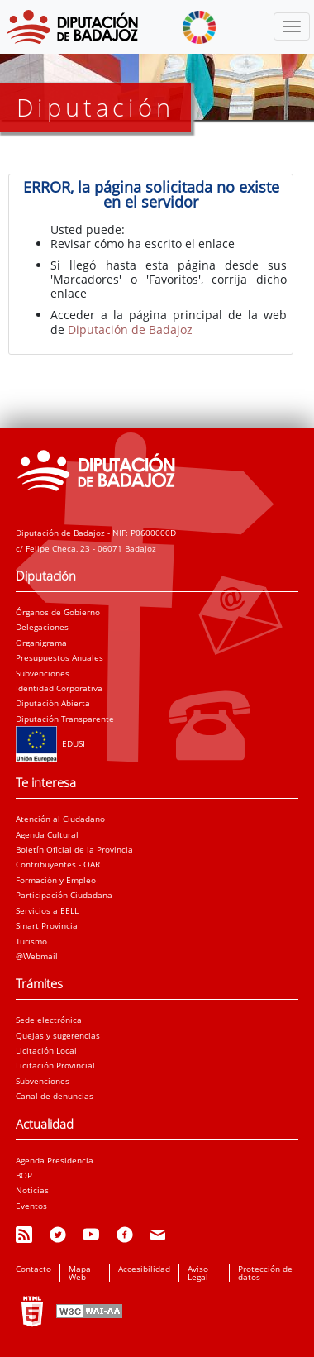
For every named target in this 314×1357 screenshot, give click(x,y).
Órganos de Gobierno (58, 612)
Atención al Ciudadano (60, 818)
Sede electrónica (49, 1019)
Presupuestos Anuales (59, 657)
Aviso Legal (198, 1273)
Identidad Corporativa (59, 688)
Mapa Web (80, 1273)
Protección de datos (265, 1273)
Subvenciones (42, 673)
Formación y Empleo (56, 880)
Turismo (31, 941)
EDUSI (50, 743)
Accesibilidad (144, 1268)
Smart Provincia (47, 925)
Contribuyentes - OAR (58, 864)
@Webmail (37, 956)
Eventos (31, 1205)
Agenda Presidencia (54, 1160)
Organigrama (41, 642)
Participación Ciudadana (64, 895)
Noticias (32, 1190)
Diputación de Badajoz (130, 329)
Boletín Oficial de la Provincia (74, 849)
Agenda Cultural (47, 834)
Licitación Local (46, 1050)
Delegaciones (42, 627)
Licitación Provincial (55, 1065)
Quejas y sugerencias (58, 1035)
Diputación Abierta (53, 703)
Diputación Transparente (65, 718)
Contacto (33, 1268)
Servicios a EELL (47, 910)
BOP (24, 1175)
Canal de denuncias (54, 1095)
